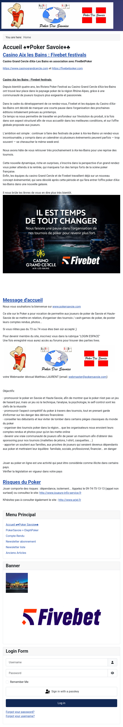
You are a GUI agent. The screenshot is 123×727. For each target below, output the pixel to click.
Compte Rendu (15, 536)
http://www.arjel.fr (69, 500)
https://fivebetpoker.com (67, 68)
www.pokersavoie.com (67, 306)
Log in (61, 703)
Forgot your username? (20, 716)
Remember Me (19, 682)
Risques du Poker (22, 482)
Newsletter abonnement (21, 541)
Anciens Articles (16, 553)
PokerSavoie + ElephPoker (22, 530)
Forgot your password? (20, 712)
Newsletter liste (15, 547)
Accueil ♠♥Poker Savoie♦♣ (22, 524)
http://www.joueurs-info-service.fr (60, 492)
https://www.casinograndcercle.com (25, 68)
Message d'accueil (23, 300)
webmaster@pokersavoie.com (88, 377)
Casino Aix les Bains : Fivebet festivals (44, 55)
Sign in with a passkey (62, 691)
